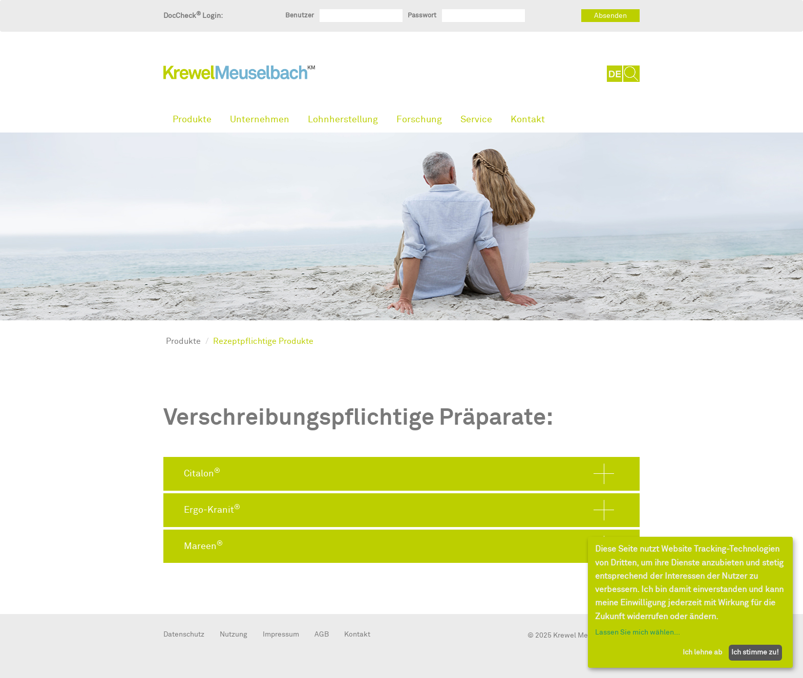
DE (615, 73)
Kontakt (528, 119)
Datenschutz (183, 634)
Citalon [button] (202, 472)
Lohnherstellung (343, 119)
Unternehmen (259, 119)
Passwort (422, 15)
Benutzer (299, 15)
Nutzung (233, 634)
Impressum (281, 634)
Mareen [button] (203, 545)
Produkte (192, 119)
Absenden (610, 15)
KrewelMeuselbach (239, 74)
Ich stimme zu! (755, 652)
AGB (321, 634)
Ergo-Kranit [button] (212, 509)
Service (476, 119)
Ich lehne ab (702, 652)
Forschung (419, 119)
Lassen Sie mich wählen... (637, 632)
